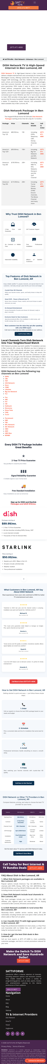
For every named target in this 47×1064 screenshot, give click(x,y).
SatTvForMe (11, 1043)
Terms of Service (19, 1046)
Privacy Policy (6, 1046)
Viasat (8, 1025)
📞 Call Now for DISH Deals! (35, 1060)
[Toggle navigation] (34, 2)
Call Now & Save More (23, 853)
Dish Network (20, 59)
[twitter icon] (8, 1034)
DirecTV (8, 1021)
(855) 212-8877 (23, 8)
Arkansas (29, 59)
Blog (7, 1007)
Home (8, 996)
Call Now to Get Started (23, 783)
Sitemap (8, 1010)
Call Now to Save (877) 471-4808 (23, 681)
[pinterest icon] (22, 1034)
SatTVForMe (8, 59)
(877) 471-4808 (16, 47)
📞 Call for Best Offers (23, 334)
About (8, 1000)
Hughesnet (9, 1028)
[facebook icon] (12, 1034)
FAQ (7, 1003)
